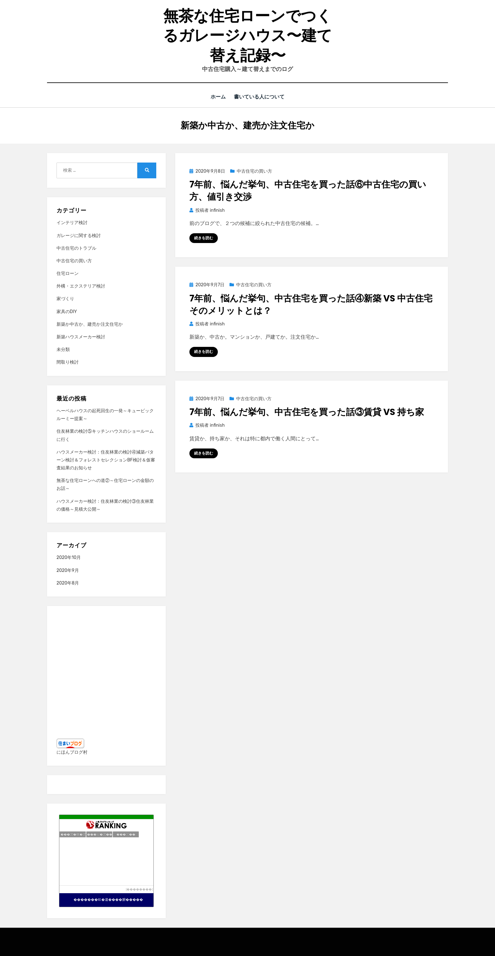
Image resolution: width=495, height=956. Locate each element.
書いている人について (260, 96)
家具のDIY (67, 311)
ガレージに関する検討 (79, 235)
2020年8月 (68, 582)
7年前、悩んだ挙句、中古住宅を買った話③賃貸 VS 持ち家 (306, 412)
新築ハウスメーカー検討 (81, 336)
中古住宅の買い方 (254, 171)
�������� (139, 889)
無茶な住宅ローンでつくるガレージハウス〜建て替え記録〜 (247, 35)
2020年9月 (68, 570)
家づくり (65, 298)
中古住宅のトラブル (76, 248)
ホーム (219, 96)
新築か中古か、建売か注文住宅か (90, 324)
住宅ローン (68, 273)
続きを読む (203, 237)
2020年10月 (69, 557)
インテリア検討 (72, 222)
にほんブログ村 (72, 752)
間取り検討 (68, 362)
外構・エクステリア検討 (81, 285)
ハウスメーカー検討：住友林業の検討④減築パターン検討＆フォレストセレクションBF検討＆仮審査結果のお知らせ (106, 459)
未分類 (63, 349)
